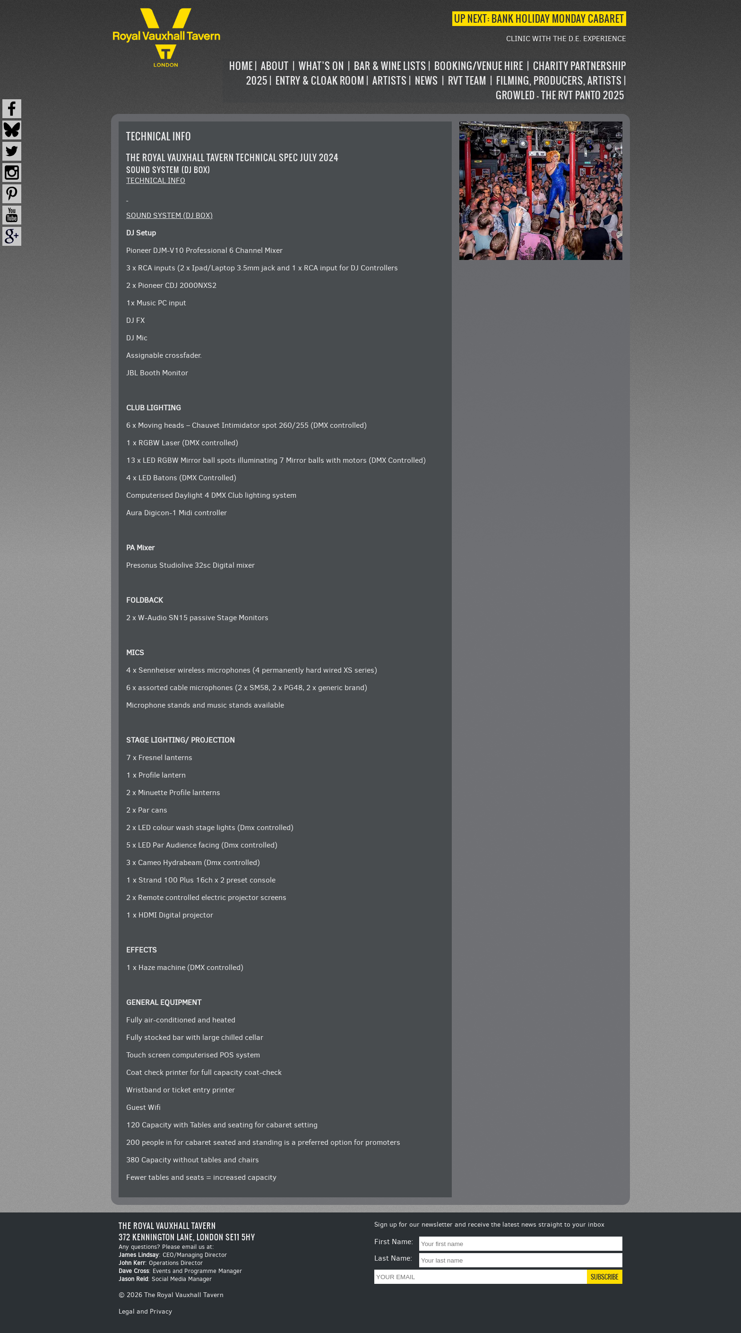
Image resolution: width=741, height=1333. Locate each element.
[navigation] (424, 81)
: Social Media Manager (165, 1279)
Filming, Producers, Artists (559, 80)
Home (241, 66)
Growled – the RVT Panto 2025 (560, 95)
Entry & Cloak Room (320, 80)
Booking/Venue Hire (478, 66)
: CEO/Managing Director (173, 1255)
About (275, 66)
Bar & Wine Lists (390, 66)
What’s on (321, 66)
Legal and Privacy (145, 1311)
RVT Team (467, 80)
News (426, 80)
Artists (389, 80)
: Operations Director (161, 1263)
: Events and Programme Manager (180, 1271)
